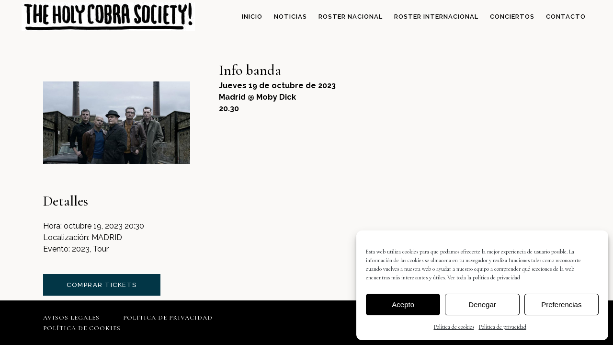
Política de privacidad (502, 326)
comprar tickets (102, 284)
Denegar (482, 304)
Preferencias (561, 304)
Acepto (403, 304)
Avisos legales (71, 318)
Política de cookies (454, 326)
